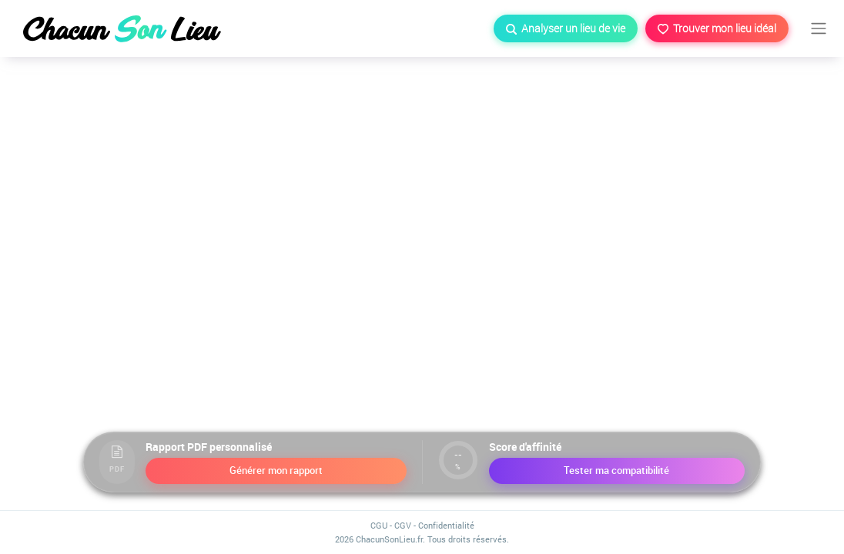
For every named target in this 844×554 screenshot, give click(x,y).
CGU (378, 525)
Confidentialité (446, 525)
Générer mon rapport (276, 470)
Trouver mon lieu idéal (717, 28)
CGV (402, 525)
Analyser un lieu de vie (565, 28)
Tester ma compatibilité (616, 470)
